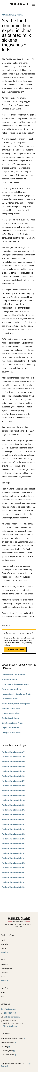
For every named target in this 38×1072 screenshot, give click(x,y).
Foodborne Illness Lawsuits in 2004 (13, 781)
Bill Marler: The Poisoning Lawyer (12, 1039)
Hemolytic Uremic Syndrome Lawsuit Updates (16, 694)
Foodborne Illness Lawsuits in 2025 (13, 882)
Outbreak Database (7, 1043)
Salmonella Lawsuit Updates (11, 689)
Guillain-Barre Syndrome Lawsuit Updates (15, 684)
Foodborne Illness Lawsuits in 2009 (13, 805)
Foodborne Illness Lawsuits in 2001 (13, 766)
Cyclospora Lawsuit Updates (11, 733)
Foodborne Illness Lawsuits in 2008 (13, 800)
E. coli (3, 940)
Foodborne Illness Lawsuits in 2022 (13, 868)
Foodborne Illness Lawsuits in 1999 (13, 757)
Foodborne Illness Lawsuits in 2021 (13, 863)
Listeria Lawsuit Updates (10, 699)
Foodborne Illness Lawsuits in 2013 (13, 824)
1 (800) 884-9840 (10, 1013)
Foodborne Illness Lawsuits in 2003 (13, 776)
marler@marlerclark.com (12, 1017)
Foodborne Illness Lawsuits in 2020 (13, 858)
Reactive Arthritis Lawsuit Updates (13, 675)
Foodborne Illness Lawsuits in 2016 (13, 839)
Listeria (3, 948)
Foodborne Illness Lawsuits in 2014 (13, 829)
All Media (5, 15)
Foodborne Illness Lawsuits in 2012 (13, 820)
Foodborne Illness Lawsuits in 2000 (13, 762)
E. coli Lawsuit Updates (9, 680)
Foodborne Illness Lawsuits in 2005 (13, 786)
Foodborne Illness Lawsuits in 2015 (13, 834)
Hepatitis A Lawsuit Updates (11, 708)
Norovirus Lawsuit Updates (10, 713)
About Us (4, 992)
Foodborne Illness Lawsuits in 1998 (13, 752)
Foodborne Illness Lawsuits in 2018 (13, 849)
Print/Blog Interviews (16, 15)
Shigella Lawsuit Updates (10, 728)
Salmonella (4, 944)
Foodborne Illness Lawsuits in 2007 (13, 795)
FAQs (2, 996)
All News (3, 977)
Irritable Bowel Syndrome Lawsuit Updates (16, 704)
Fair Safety (4, 1047)
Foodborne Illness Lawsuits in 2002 (13, 771)
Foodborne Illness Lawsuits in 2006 (13, 791)
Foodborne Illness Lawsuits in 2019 (13, 853)
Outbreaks (4, 965)
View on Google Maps (10, 1026)
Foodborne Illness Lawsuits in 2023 (13, 873)
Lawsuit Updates (6, 969)
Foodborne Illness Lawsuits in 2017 (13, 844)
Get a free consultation (15, 650)
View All (3, 952)
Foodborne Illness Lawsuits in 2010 (13, 810)
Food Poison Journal (7, 1055)
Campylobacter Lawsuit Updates (12, 723)
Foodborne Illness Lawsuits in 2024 (13, 877)
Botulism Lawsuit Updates (10, 718)
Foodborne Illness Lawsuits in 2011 (13, 815)
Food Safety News (7, 1051)
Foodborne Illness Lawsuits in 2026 (13, 887)
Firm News (4, 973)
